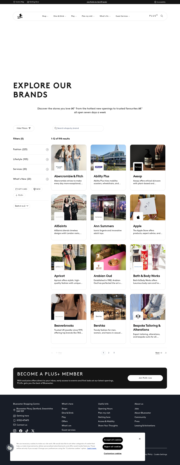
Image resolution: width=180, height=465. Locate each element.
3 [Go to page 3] (114, 353)
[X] (32, 430)
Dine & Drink (67, 413)
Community (140, 417)
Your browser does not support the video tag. (90, 46)
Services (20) (31, 169)
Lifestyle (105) (31, 159)
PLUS (153, 16)
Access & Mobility (106, 421)
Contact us (22, 425)
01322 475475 (23, 420)
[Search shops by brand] (79, 128)
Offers (65, 421)
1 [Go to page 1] (104, 353)
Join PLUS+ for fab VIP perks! (97, 2)
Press (137, 421)
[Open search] (162, 16)
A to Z (21, 206)
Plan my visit (104, 413)
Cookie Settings (160, 455)
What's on (66, 426)
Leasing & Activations (145, 426)
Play (64, 417)
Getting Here (34, 2)
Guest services (68, 430)
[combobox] (78, 128)
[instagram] (14, 430)
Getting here (23, 416)
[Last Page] (166, 353)
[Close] (140, 439)
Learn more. (92, 448)
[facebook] (20, 430)
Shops (64, 409)
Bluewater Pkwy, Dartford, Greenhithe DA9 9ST (34, 410)
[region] (77, 447)
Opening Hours (105, 409)
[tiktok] (26, 430)
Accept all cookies (112, 440)
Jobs (137, 409)
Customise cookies (113, 454)
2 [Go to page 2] (109, 353)
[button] (10, 448)
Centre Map (20, 2)
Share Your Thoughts (108, 426)
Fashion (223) (31, 149)
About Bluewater (143, 413)
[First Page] (53, 353)
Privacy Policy (146, 454)
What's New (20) (31, 179)
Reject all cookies (112, 447)
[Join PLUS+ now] (145, 378)
